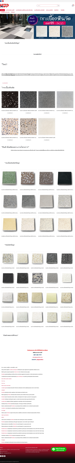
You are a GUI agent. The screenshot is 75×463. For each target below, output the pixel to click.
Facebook (1, 456)
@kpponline (39, 359)
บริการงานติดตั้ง (49, 10)
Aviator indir (16, 372)
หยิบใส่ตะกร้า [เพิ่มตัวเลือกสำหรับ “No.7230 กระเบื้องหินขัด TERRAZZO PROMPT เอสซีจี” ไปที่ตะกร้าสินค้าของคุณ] (66, 113)
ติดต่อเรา (13, 12)
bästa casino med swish (6, 385)
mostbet (3, 399)
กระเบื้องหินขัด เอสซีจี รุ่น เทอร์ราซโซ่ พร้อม (24, 10)
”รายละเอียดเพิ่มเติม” (5, 83)
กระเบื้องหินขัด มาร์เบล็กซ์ (39, 10)
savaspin (3, 390)
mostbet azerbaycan (13, 369)
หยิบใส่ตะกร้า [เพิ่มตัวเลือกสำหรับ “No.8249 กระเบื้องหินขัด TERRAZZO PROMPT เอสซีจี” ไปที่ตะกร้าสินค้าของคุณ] (11, 113)
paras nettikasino (19, 376)
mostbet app (4, 387)
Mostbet (3, 374)
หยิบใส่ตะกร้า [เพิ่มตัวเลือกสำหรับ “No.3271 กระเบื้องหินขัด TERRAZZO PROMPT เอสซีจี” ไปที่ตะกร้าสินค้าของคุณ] (47, 140)
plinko (3, 417)
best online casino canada (6, 378)
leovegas (3, 440)
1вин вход (3, 381)
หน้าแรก (2, 10)
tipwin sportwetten (5, 415)
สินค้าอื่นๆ (56, 10)
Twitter (3, 456)
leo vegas (3, 410)
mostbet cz (4, 408)
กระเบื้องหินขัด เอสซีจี (10, 10)
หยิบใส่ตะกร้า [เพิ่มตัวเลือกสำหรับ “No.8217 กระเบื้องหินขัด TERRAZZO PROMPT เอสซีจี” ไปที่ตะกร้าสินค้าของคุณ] (29, 113)
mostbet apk (4, 401)
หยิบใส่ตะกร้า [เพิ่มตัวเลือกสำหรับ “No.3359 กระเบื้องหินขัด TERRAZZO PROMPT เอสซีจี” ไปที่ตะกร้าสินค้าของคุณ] (11, 140)
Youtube (4, 456)
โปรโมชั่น (62, 10)
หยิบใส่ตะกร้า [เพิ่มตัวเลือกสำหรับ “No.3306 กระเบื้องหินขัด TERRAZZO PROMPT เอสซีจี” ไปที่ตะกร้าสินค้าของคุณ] (29, 140)
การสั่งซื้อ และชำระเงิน (5, 12)
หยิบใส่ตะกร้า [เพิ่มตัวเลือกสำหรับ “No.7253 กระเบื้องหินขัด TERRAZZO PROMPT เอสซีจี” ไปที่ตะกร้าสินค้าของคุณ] (47, 113)
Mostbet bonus (4, 428)
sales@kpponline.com (37, 357)
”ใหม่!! (4, 64)
